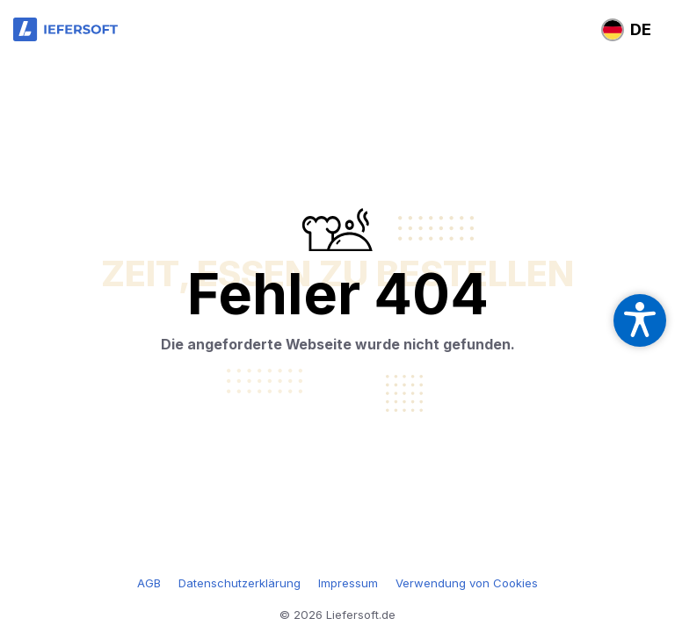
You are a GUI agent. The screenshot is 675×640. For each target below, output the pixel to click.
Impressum (348, 583)
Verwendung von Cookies (467, 583)
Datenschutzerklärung (239, 583)
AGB (149, 583)
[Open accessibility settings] (639, 320)
